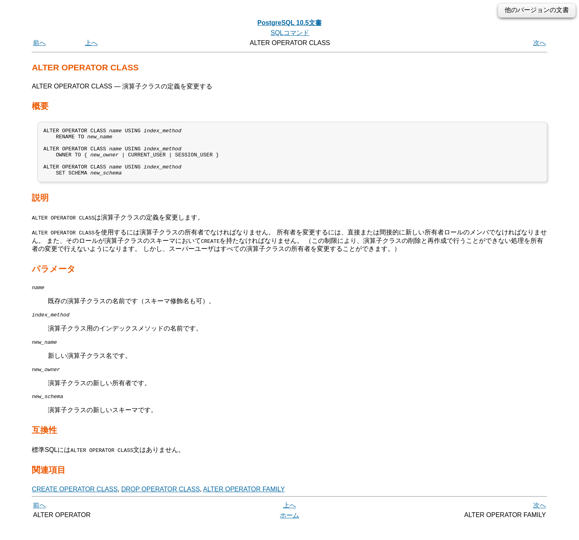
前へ (39, 42)
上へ (91, 42)
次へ (539, 42)
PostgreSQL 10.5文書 (289, 22)
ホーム (289, 531)
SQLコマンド (290, 32)
